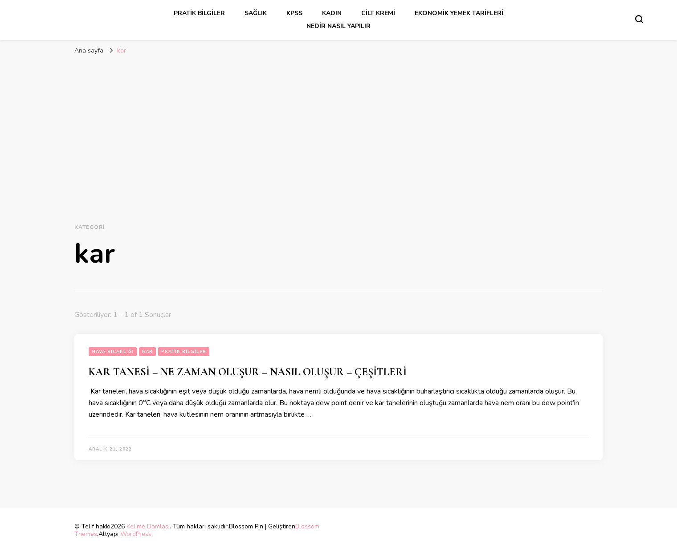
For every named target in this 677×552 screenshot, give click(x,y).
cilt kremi (378, 13)
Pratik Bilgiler (199, 13)
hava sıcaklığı (113, 352)
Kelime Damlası (148, 526)
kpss (294, 13)
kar (147, 352)
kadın (332, 13)
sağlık (256, 13)
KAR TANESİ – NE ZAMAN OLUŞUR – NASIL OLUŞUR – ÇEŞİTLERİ (248, 371)
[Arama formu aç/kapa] (639, 19)
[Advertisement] (338, 126)
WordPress (135, 534)
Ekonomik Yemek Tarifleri (459, 13)
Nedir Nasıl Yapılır (338, 26)
